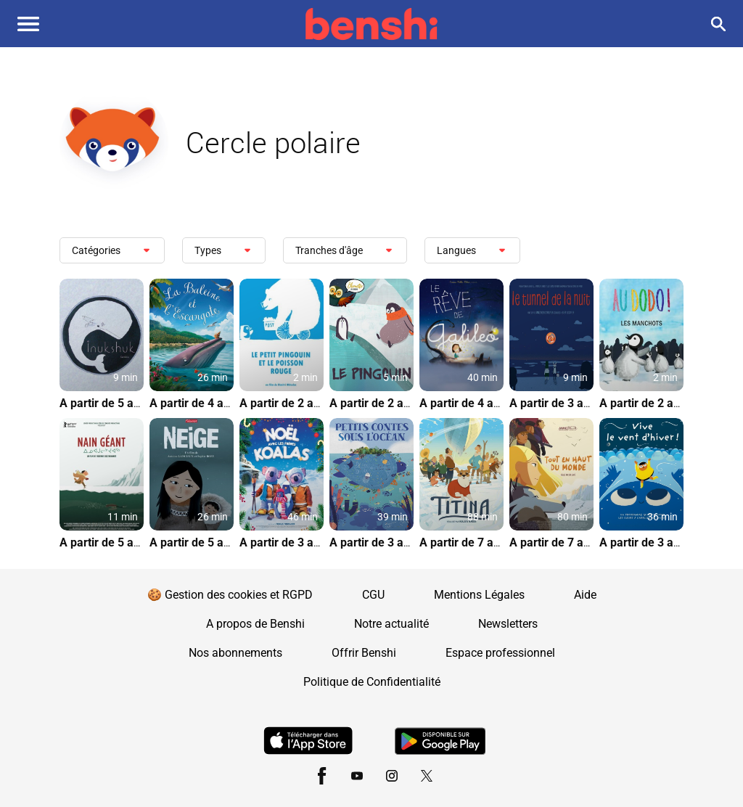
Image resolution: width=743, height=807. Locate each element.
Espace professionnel (500, 653)
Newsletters (508, 624)
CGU (373, 595)
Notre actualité (391, 624)
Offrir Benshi (364, 653)
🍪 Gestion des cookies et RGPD (230, 595)
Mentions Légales (479, 595)
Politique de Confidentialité (371, 682)
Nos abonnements (235, 653)
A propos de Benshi (255, 624)
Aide (585, 595)
